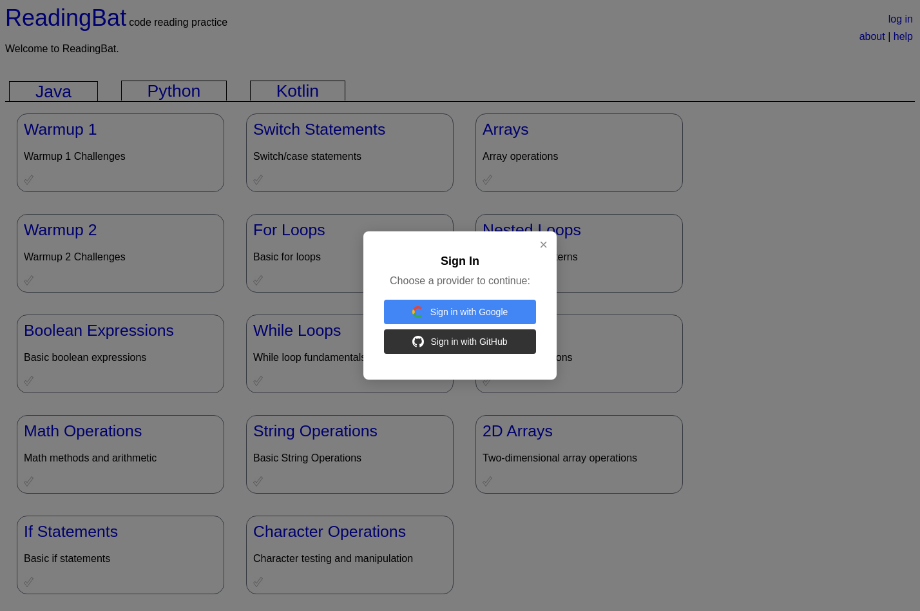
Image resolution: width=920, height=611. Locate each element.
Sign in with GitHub (459, 341)
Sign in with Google (460, 312)
